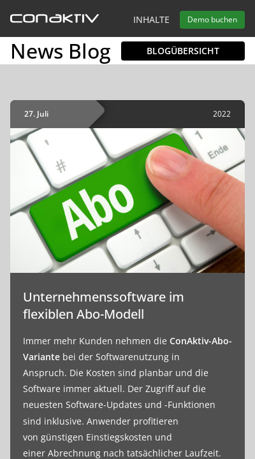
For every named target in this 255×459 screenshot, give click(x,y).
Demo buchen (212, 19)
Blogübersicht (183, 51)
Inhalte (151, 19)
